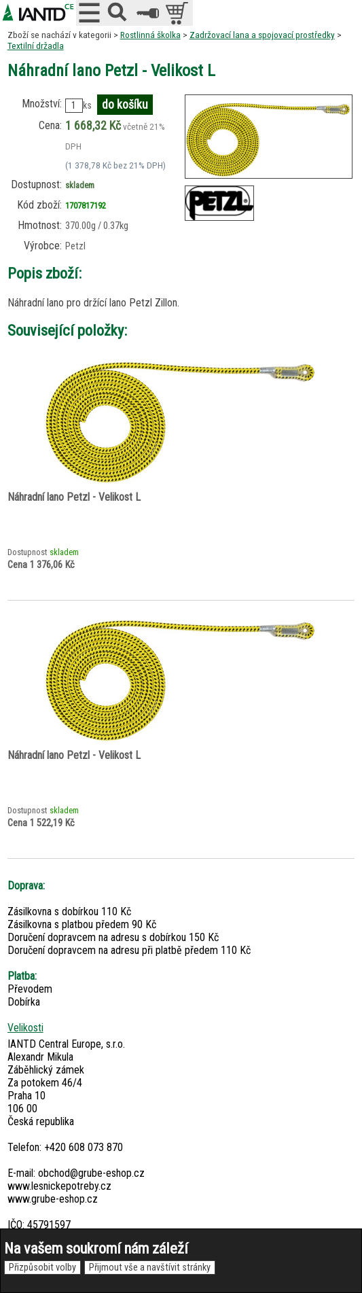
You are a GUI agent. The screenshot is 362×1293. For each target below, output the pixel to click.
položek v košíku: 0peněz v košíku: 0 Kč (178, 13)
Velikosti (25, 1027)
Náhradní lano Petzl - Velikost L (74, 497)
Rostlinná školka (150, 34)
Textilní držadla (35, 45)
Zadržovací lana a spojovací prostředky (262, 34)
